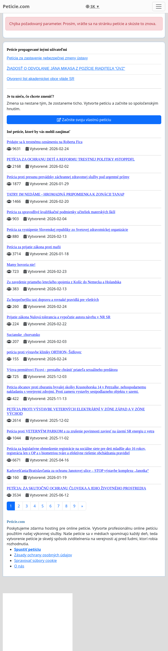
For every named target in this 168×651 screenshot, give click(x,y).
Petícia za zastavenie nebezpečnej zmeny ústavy (47, 58)
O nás (19, 566)
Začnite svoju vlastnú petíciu (84, 119)
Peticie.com (16, 6)
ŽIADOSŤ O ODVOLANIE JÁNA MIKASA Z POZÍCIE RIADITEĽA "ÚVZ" (66, 69)
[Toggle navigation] (158, 6)
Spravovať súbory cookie (35, 560)
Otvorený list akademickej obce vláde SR (40, 79)
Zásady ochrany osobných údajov (43, 555)
